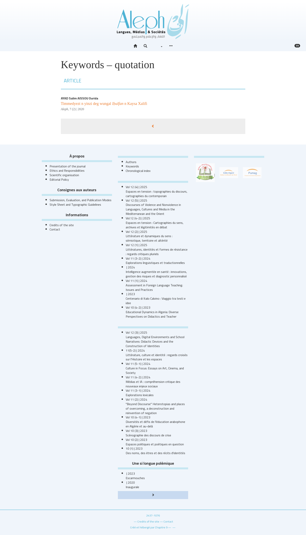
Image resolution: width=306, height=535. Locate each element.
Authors (131, 162)
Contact (55, 229)
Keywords (132, 166)
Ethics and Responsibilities (67, 170)
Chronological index (138, 171)
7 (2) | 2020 (77, 109)
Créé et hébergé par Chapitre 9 (148, 527)
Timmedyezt (104, 103)
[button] (145, 46)
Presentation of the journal (67, 166)
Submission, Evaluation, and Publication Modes (80, 200)
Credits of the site (62, 225)
